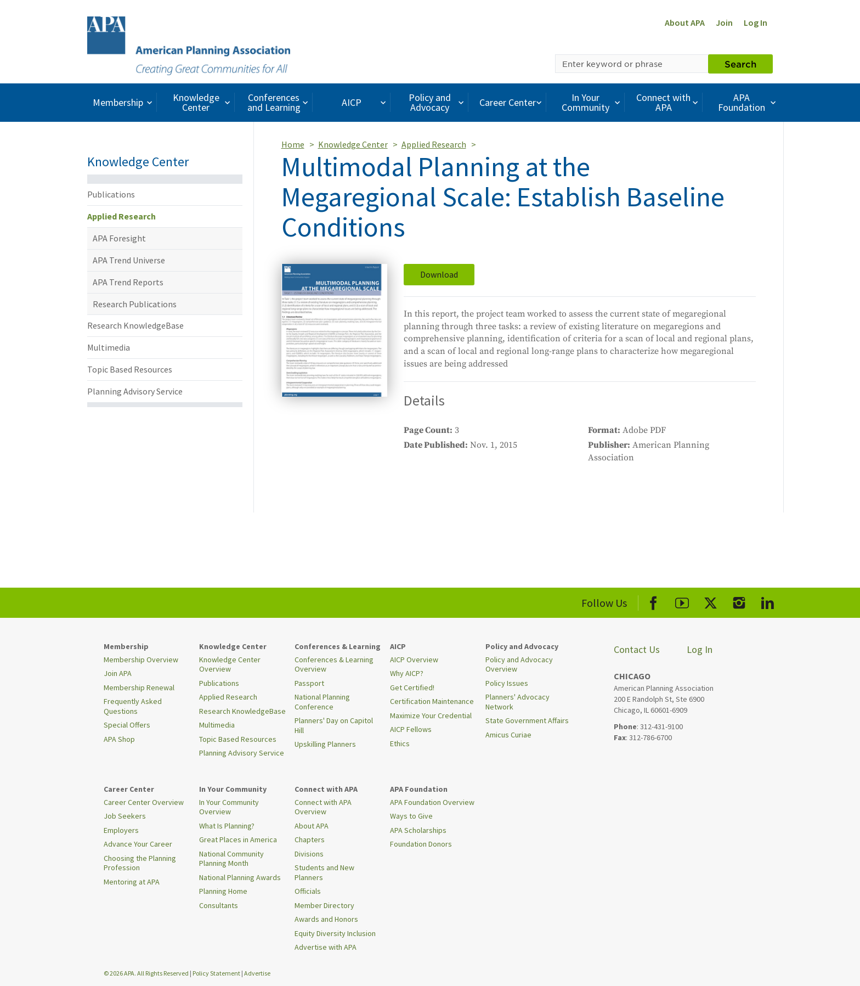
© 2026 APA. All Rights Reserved (147, 973)
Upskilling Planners (325, 744)
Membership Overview (141, 659)
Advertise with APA (326, 947)
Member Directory (324, 905)
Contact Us (637, 649)
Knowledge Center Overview (230, 664)
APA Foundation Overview (432, 802)
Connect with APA (668, 102)
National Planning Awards (240, 877)
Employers (121, 830)
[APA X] (710, 601)
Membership (124, 102)
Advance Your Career (138, 844)
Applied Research (121, 216)
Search (740, 63)
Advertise (257, 973)
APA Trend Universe (129, 260)
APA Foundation (748, 102)
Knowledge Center (203, 102)
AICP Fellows (411, 729)
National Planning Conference (322, 702)
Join (724, 22)
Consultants (218, 905)
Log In (755, 22)
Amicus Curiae (508, 735)
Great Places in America (238, 839)
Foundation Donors (421, 844)
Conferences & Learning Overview (334, 664)
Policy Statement (216, 973)
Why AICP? (406, 673)
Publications (111, 194)
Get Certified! (412, 687)
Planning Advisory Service (135, 391)
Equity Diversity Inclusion (335, 933)
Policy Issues (506, 683)
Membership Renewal (139, 687)
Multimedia (108, 347)
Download (439, 274)
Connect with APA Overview (323, 807)
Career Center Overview (144, 802)
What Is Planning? (226, 826)
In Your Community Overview (229, 807)
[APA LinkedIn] (767, 601)
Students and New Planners (324, 872)
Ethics (400, 743)
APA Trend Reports (128, 282)
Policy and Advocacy (438, 102)
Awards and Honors (326, 919)
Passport (309, 683)
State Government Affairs (527, 720)
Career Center (512, 102)
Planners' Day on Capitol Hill (334, 725)
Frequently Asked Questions (133, 706)
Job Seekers (125, 816)
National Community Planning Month (231, 859)
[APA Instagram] (739, 601)
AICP (365, 102)
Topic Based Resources (129, 369)
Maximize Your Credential (431, 715)
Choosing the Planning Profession (140, 863)
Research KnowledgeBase (135, 325)
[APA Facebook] (653, 601)
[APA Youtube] (682, 601)
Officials (308, 891)
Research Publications (135, 303)
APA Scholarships (418, 830)
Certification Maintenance (432, 701)
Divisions (309, 854)
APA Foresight (119, 238)
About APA (685, 22)
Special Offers (127, 725)
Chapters (310, 839)
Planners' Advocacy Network (517, 702)
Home (292, 144)
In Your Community (592, 102)
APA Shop (119, 739)
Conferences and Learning (279, 102)
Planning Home (223, 891)
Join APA (118, 673)
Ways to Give (411, 816)
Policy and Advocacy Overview (519, 664)
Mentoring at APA (132, 882)
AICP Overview (414, 659)
